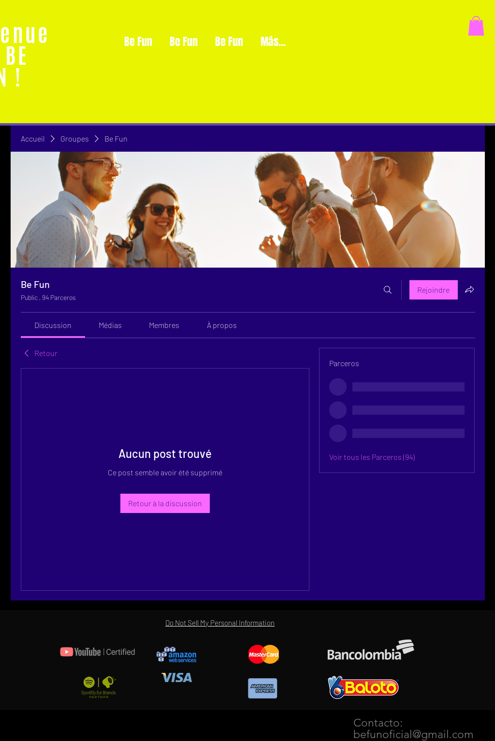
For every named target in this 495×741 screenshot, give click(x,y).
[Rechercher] (387, 289)
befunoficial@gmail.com (413, 734)
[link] (53, 324)
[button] (476, 26)
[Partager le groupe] (469, 289)
